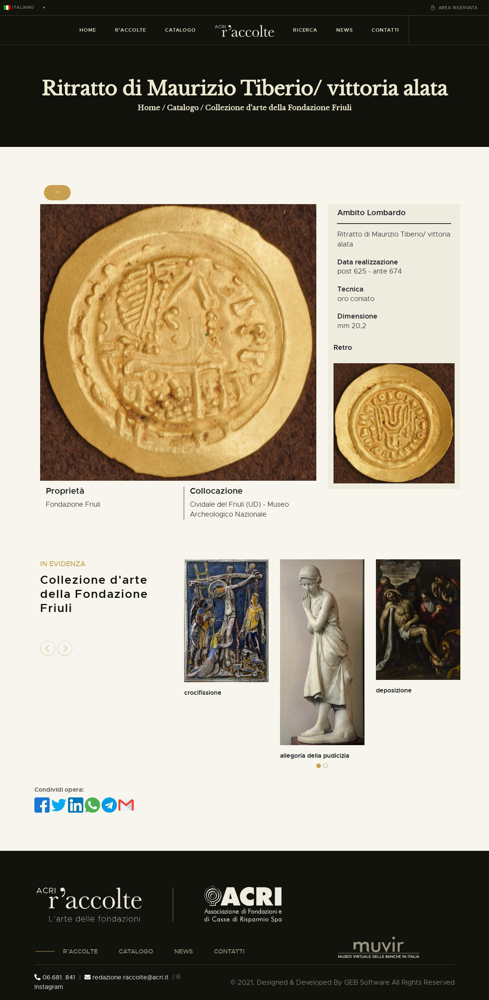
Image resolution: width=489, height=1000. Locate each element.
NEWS (183, 951)
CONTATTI (229, 951)
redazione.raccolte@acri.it (127, 977)
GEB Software (367, 982)
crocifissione (203, 693)
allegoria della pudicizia (314, 756)
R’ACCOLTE (80, 951)
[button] (318, 765)
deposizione (394, 690)
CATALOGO (136, 951)
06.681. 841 (54, 977)
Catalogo (183, 108)
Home (149, 108)
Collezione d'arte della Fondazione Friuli (278, 108)
